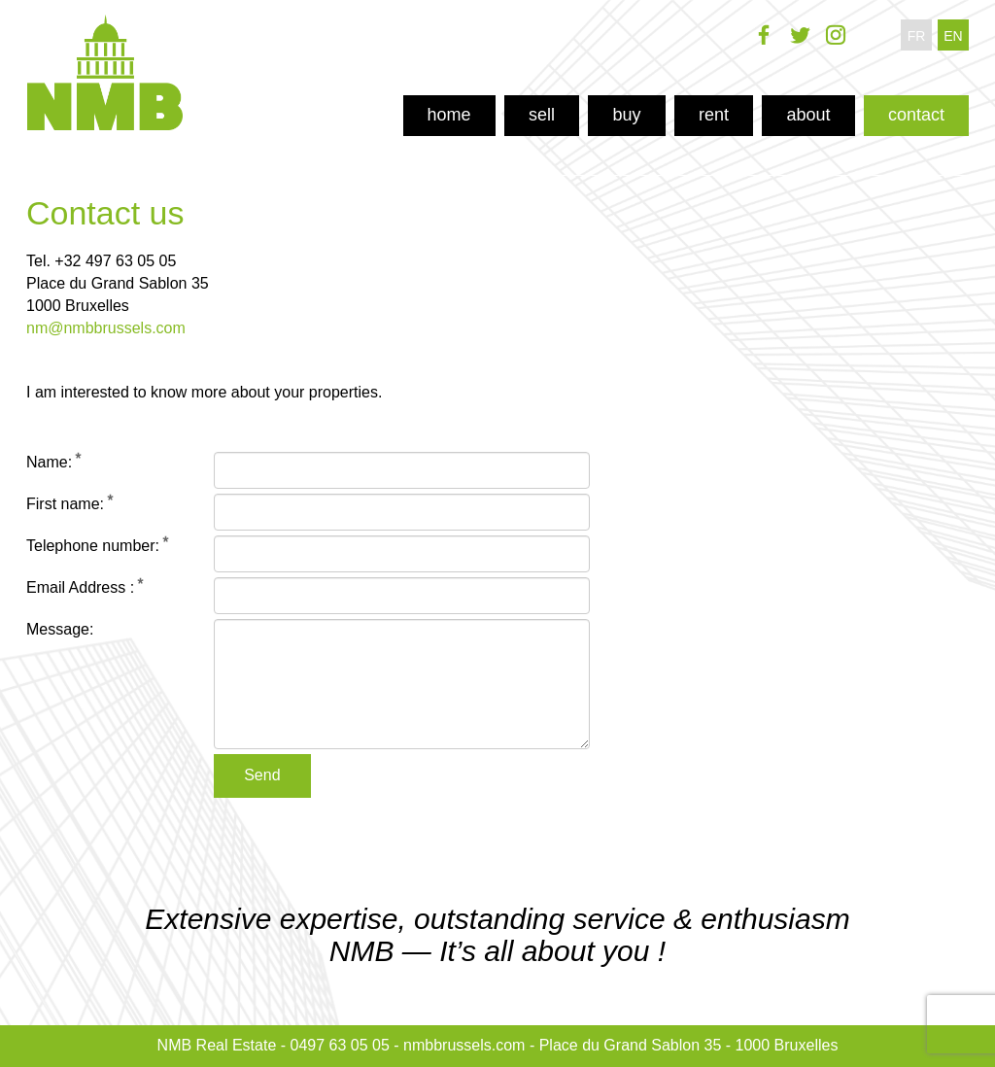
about (808, 114)
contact (916, 114)
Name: (49, 462)
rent (714, 114)
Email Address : (80, 587)
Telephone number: (92, 545)
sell (542, 114)
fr (917, 36)
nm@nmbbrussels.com (106, 328)
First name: (65, 504)
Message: (59, 629)
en (953, 36)
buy (626, 114)
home (449, 114)
